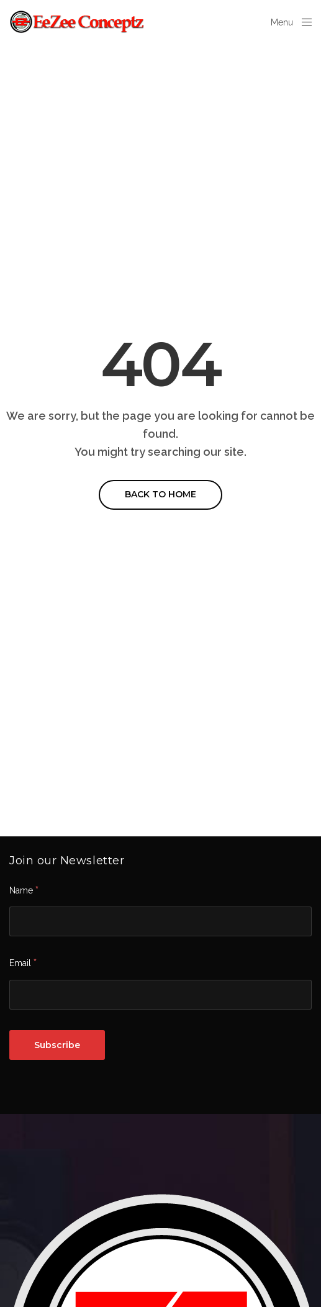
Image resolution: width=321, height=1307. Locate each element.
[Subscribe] (57, 1045)
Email (23, 962)
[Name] (160, 921)
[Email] (160, 995)
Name (23, 890)
